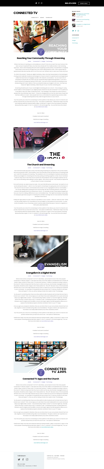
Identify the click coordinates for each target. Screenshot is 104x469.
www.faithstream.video (41, 107)
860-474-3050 (70, 3)
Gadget (42, 17)
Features (56, 455)
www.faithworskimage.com (41, 123)
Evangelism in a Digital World (41, 272)
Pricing (62, 455)
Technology (49, 17)
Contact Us (50, 455)
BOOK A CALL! (84, 3)
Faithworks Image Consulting (59, 458)
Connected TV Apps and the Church (40, 378)
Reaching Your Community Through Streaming (41, 58)
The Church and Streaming (41, 164)
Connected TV (34, 17)
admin (29, 61)
